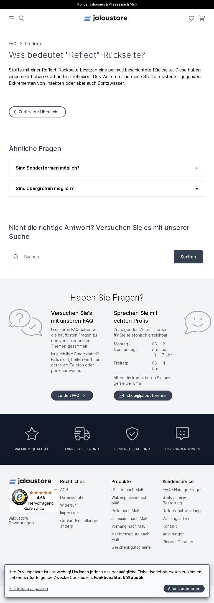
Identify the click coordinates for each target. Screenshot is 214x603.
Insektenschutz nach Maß (130, 537)
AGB (64, 489)
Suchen (188, 257)
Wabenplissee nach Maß (129, 500)
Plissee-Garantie (178, 541)
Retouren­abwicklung (182, 510)
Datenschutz (71, 497)
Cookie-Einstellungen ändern (80, 523)
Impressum (70, 512)
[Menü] (55, 491)
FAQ (12, 43)
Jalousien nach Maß (129, 518)
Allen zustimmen (184, 588)
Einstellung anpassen (28, 588)
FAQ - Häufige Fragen (183, 489)
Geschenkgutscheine (131, 547)
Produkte (33, 43)
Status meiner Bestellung (175, 500)
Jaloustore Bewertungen (21, 520)
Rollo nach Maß (125, 510)
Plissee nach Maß (127, 489)
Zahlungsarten (176, 518)
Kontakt (170, 526)
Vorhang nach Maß (128, 526)
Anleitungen (174, 534)
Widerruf (68, 505)
